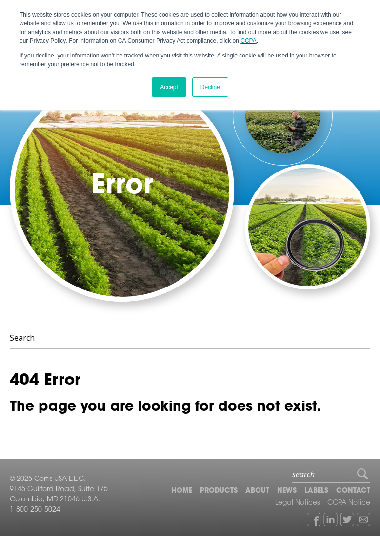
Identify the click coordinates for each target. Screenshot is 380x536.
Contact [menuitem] (353, 491)
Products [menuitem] (219, 491)
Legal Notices (297, 503)
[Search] (190, 338)
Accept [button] (169, 87)
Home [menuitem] (181, 491)
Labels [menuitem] (316, 491)
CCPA (248, 41)
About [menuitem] (257, 491)
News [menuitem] (287, 491)
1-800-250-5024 (35, 510)
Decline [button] (210, 87)
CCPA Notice (348, 503)
